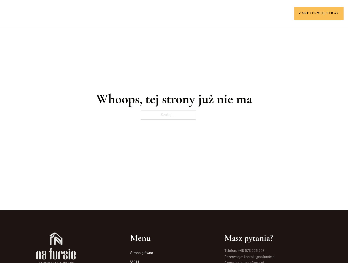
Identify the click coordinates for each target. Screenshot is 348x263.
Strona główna (114, 13)
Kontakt (227, 13)
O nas (140, 13)
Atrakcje (181, 13)
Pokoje (159, 13)
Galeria (204, 13)
